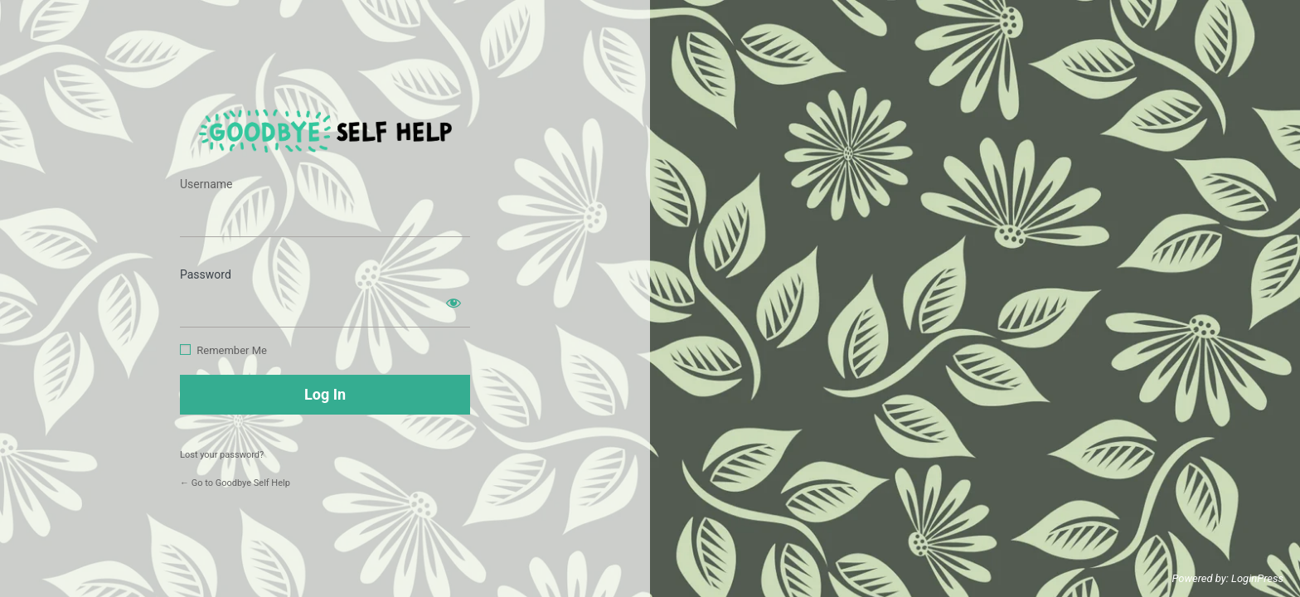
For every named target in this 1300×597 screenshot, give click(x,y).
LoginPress (1257, 578)
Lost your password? (222, 454)
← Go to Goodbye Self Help (235, 483)
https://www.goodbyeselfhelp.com (325, 131)
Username (206, 184)
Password (205, 274)
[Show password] (453, 302)
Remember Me (231, 350)
